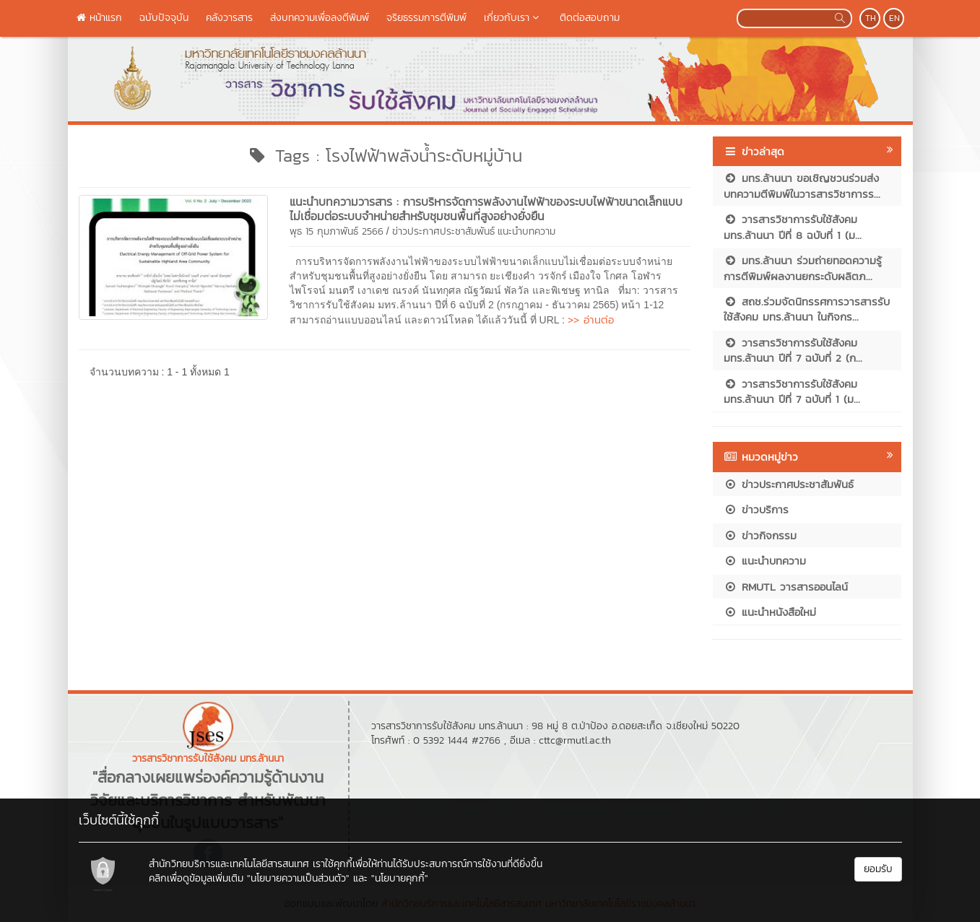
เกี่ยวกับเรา (513, 17)
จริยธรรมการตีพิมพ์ (426, 17)
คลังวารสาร (229, 17)
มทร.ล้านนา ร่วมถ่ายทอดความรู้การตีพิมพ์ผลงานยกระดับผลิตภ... (803, 268)
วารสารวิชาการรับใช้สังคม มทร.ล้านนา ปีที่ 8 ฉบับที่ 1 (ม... (793, 227)
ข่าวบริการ (756, 509)
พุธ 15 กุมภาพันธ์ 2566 (336, 231)
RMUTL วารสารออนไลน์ (786, 586)
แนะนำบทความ (526, 231)
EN (894, 18)
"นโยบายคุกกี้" (399, 878)
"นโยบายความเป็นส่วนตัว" (298, 878)
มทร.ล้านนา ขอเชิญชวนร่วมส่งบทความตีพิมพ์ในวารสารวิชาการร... (802, 185)
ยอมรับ (878, 869)
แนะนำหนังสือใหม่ (770, 612)
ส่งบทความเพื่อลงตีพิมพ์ (319, 17)
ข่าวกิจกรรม (760, 535)
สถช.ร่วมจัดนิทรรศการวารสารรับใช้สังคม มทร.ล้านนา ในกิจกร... (807, 309)
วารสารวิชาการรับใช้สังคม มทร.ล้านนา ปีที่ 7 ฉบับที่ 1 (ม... (792, 391)
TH (870, 18)
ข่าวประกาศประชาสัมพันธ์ (443, 231)
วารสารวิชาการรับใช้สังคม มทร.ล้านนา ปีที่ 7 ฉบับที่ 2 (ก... (793, 350)
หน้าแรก (99, 17)
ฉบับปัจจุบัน (163, 17)
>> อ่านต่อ (591, 319)
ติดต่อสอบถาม (590, 17)
